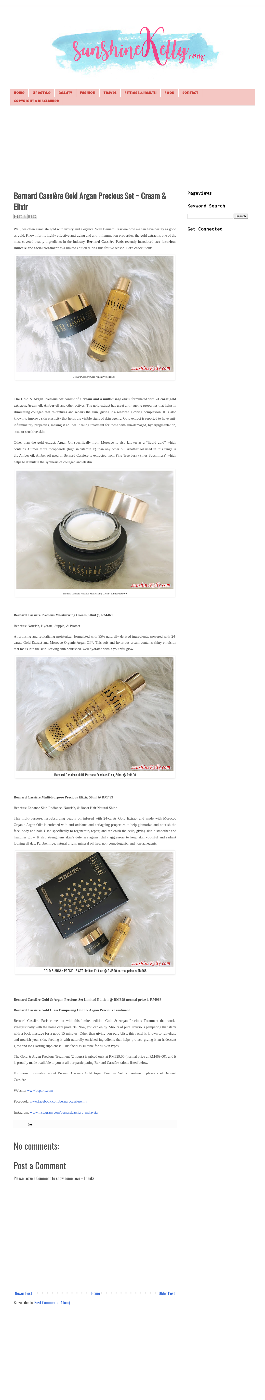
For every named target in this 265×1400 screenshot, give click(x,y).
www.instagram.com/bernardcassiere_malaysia (64, 1112)
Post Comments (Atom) (52, 1303)
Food (169, 93)
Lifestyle (41, 93)
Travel (110, 93)
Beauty (65, 93)
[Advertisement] (132, 147)
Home (19, 93)
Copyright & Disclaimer (36, 101)
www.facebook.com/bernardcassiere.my (58, 1101)
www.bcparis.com (40, 1090)
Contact (190, 93)
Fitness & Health (140, 93)
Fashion (87, 93)
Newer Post (23, 1293)
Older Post (167, 1293)
